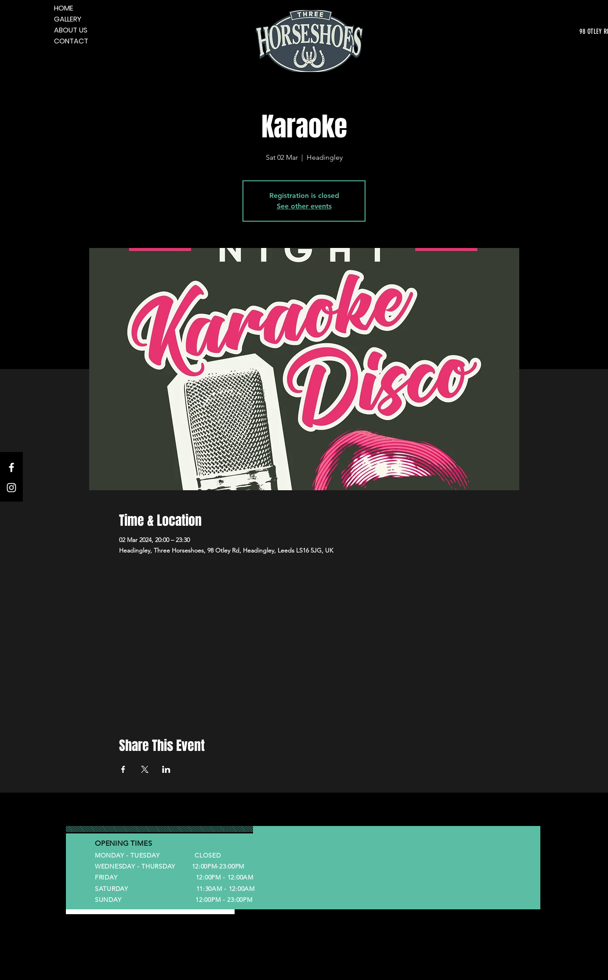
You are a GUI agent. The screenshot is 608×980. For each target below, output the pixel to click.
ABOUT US (70, 30)
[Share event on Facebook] (123, 769)
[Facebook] (11, 467)
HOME (63, 8)
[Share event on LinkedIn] (166, 769)
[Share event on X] (145, 769)
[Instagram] (11, 487)
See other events (304, 206)
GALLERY (67, 19)
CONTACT (71, 41)
